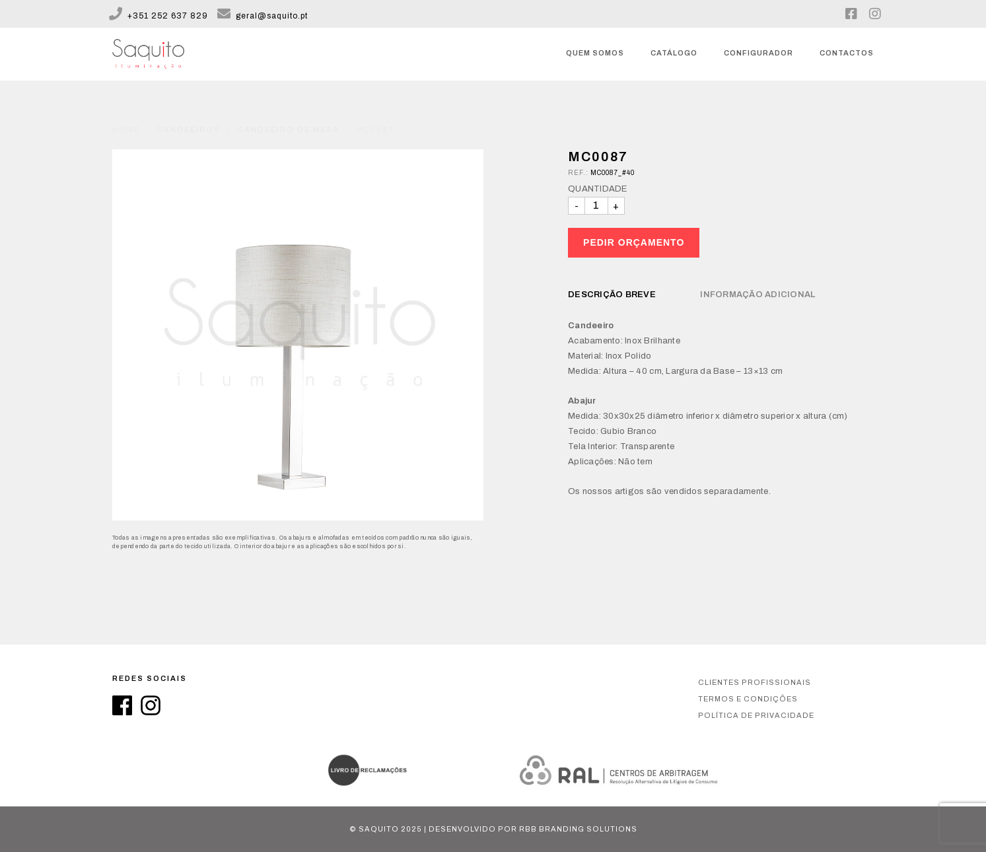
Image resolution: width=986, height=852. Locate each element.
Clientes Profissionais (754, 682)
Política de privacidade (756, 715)
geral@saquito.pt (262, 15)
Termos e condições (748, 699)
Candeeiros (189, 114)
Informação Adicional (757, 294)
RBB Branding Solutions (578, 829)
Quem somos (595, 53)
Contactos (847, 53)
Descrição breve (612, 294)
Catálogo (674, 53)
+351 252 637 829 (158, 15)
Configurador (758, 53)
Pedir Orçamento (633, 242)
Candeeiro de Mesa (288, 114)
